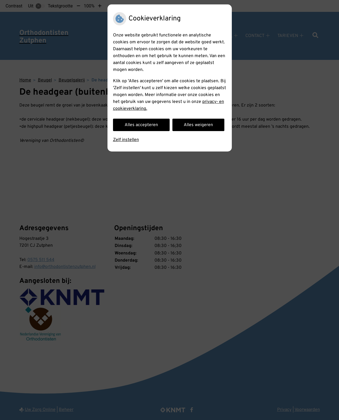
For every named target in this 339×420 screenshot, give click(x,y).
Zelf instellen (126, 140)
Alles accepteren (141, 125)
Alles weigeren (198, 125)
